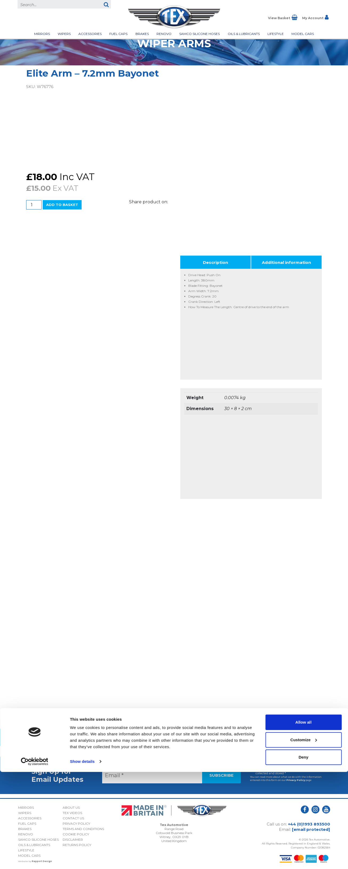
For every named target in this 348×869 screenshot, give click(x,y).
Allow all (303, 819)
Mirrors (42, 34)
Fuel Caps (118, 34)
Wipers (64, 34)
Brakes (142, 34)
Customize (303, 836)
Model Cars (302, 34)
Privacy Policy (295, 778)
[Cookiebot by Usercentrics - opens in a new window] (34, 859)
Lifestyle (275, 34)
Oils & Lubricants (244, 34)
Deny (304, 854)
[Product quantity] (34, 204)
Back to (174, 735)
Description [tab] (215, 260)
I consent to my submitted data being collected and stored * (282, 769)
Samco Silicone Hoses (199, 34)
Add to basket (62, 205)
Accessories (90, 34)
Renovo (164, 34)
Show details (82, 858)
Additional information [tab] (286, 260)
